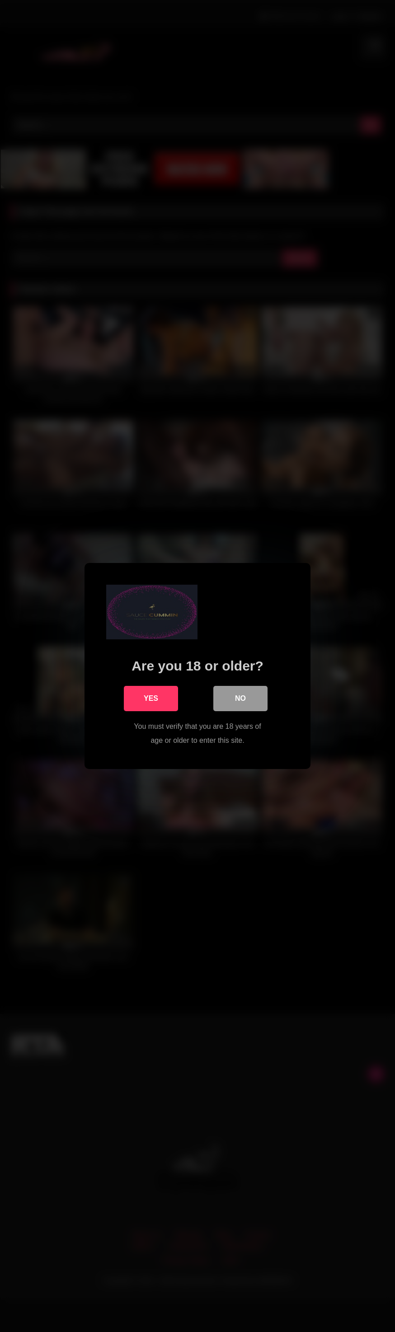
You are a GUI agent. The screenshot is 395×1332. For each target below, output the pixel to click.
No (240, 698)
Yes (151, 698)
